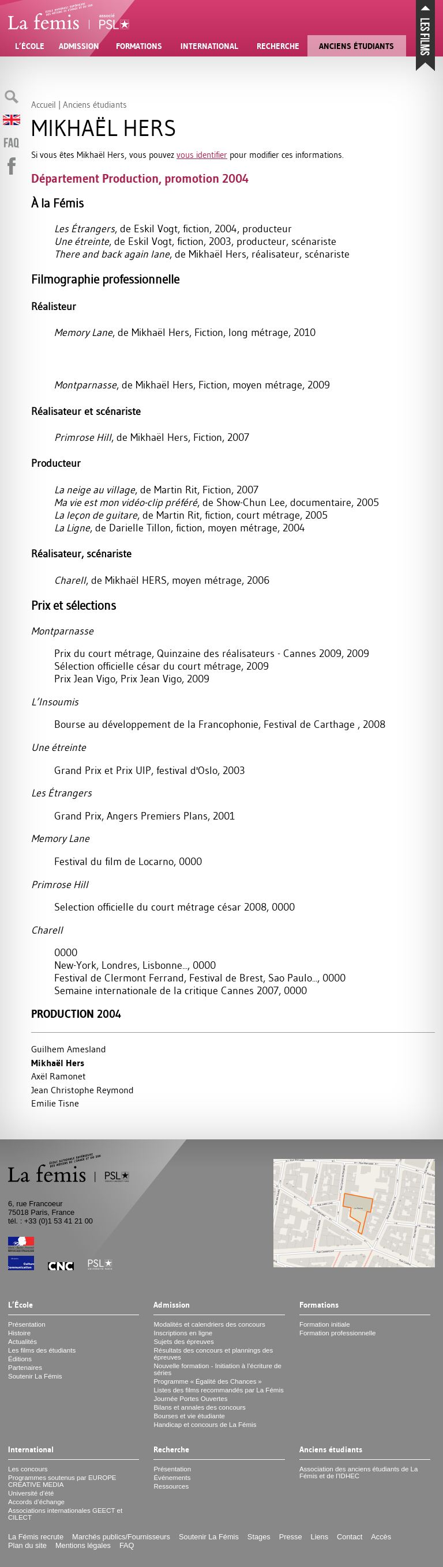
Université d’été (31, 1493)
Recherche (278, 46)
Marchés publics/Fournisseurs (121, 1536)
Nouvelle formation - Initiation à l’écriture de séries (217, 1369)
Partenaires (25, 1367)
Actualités (22, 1341)
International (209, 46)
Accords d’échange (36, 1501)
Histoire (19, 1333)
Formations (139, 46)
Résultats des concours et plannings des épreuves (213, 1354)
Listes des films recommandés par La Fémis (218, 1390)
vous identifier (202, 154)
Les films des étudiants (42, 1350)
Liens (320, 1536)
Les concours (28, 1469)
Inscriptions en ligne (182, 1333)
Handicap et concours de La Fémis (204, 1424)
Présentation (27, 1324)
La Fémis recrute (35, 1536)
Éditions (20, 1358)
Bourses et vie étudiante (189, 1416)
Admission (79, 46)
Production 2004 (76, 1014)
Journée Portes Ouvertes (190, 1398)
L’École (29, 46)
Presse (290, 1536)
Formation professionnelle (337, 1333)
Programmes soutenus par (62, 1481)
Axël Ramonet (58, 1076)
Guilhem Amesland (68, 1049)
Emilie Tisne (55, 1103)
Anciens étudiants (356, 46)
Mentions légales (83, 1545)
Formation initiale (324, 1324)
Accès (381, 1536)
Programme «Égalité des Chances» (207, 1381)
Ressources (171, 1486)
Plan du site (27, 1545)
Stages (259, 1536)
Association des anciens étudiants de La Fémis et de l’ (358, 1472)
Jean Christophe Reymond (82, 1090)
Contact (349, 1536)
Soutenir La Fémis (35, 1376)
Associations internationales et (65, 1514)
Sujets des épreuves (183, 1341)
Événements (171, 1477)
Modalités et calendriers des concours (209, 1324)
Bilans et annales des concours (199, 1407)
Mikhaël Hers (57, 1063)
